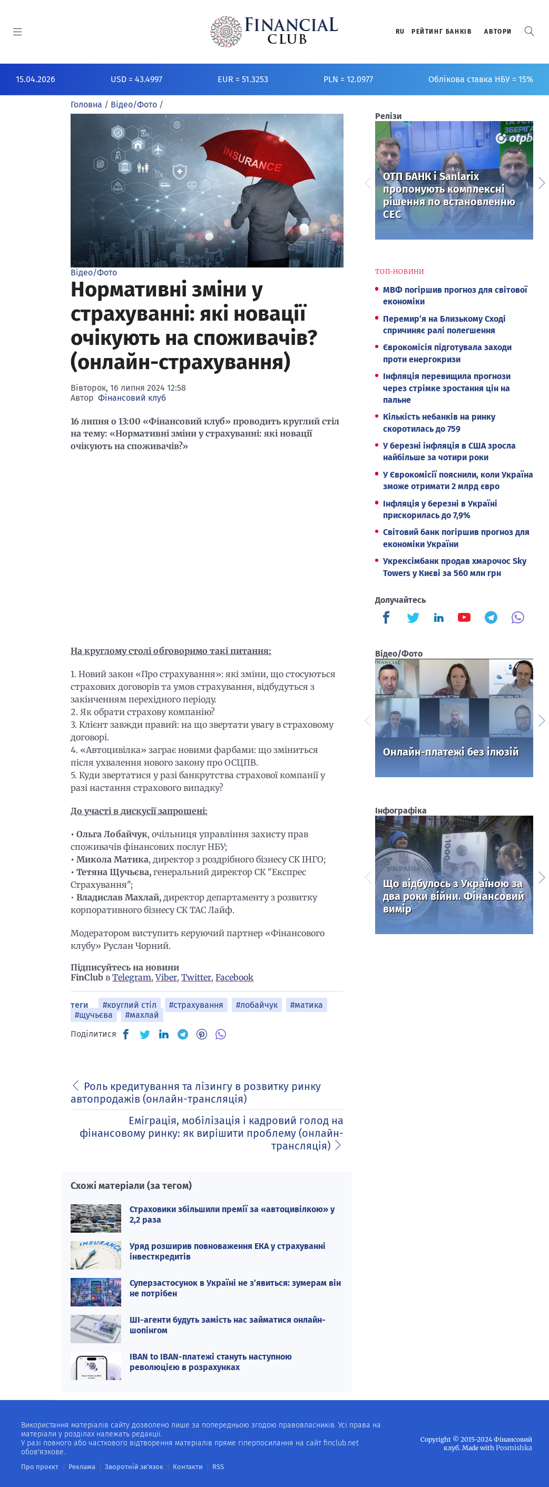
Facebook (234, 977)
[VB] (220, 1034)
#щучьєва (94, 1015)
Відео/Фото (94, 272)
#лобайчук (257, 1005)
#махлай (142, 1015)
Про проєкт (37, 1466)
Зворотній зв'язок (126, 1466)
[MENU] (17, 31)
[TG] (183, 1034)
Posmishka (515, 1447)
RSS (204, 1466)
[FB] (126, 1034)
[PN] (202, 1034)
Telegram (131, 977)
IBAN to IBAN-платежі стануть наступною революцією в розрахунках (211, 1362)
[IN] (164, 1034)
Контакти (175, 1466)
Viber (166, 977)
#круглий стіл (129, 1005)
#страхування (196, 1005)
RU (400, 31)
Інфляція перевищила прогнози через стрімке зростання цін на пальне (447, 388)
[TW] (145, 1034)
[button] (529, 31)
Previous (367, 181)
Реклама (77, 1466)
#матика (306, 1005)
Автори (498, 31)
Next (541, 181)
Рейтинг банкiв (441, 31)
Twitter (196, 977)
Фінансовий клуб (132, 398)
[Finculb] (388, 618)
